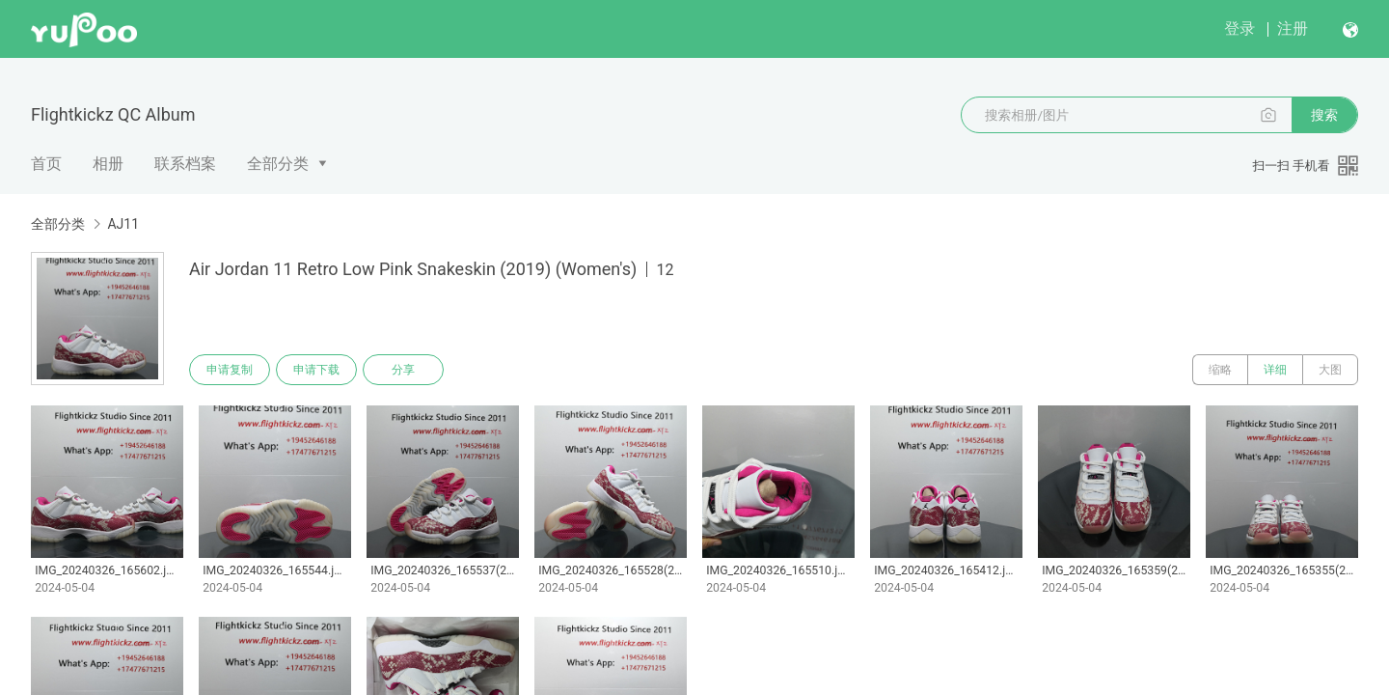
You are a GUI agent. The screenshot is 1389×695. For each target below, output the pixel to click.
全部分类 (278, 163)
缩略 (1220, 369)
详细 (1275, 369)
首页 (46, 163)
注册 (1292, 28)
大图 (1330, 369)
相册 (108, 163)
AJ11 (123, 224)
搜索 (1324, 115)
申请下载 (316, 369)
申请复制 (229, 369)
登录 (1239, 28)
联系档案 (185, 163)
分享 (403, 369)
